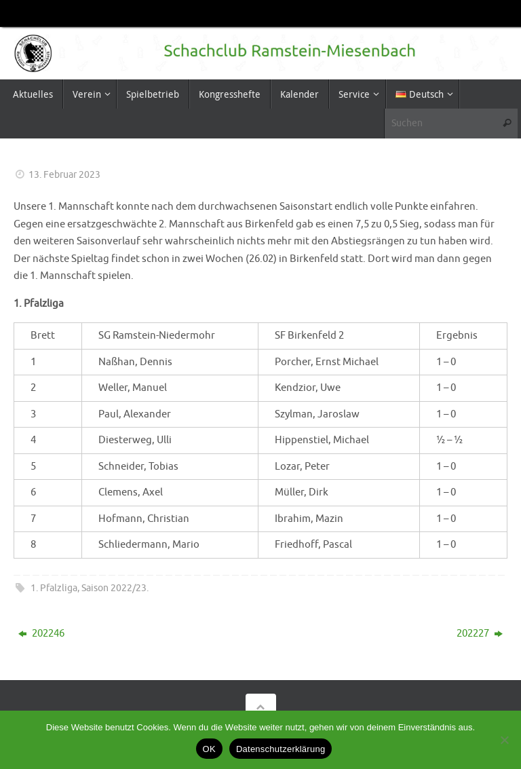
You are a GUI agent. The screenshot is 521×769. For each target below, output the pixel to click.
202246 (41, 633)
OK (209, 749)
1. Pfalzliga (54, 588)
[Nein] (504, 740)
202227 (480, 633)
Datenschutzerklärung (280, 749)
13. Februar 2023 (64, 175)
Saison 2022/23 (114, 588)
